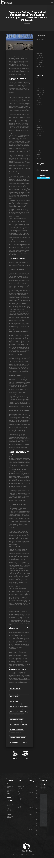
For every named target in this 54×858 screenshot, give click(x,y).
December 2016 (40, 156)
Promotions (39, 62)
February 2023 (40, 129)
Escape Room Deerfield (14, 696)
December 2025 (40, 88)
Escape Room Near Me (24, 706)
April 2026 (39, 79)
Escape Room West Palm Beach (15, 709)
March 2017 (39, 154)
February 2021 (40, 137)
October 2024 (40, 113)
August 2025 (40, 94)
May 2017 (39, 150)
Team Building (24, 724)
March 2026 (39, 82)
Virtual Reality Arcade (14, 742)
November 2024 (40, 110)
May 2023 (39, 125)
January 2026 (40, 86)
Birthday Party (40, 39)
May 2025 (39, 100)
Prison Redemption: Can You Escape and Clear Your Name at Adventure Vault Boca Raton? (16, 755)
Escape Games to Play (23, 691)
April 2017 (39, 152)
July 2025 (39, 96)
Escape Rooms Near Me (23, 711)
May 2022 (39, 135)
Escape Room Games (14, 701)
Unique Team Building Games (15, 739)
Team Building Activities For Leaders (16, 729)
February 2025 (40, 106)
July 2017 (39, 146)
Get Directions (10, 793)
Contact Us (21, 804)
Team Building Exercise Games (15, 732)
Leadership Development (40, 51)
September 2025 (40, 92)
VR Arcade (23, 742)
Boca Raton (10, 783)
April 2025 (39, 102)
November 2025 (40, 90)
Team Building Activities (14, 727)
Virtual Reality (40, 66)
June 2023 (39, 123)
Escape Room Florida (14, 698)
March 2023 (39, 127)
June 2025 (39, 98)
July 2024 (39, 119)
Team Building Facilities (14, 734)
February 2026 (40, 84)
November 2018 (40, 139)
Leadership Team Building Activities (16, 716)
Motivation (39, 53)
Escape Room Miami (13, 706)
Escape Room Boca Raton (23, 693)
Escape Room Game (24, 698)
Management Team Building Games (16, 719)
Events (38, 48)
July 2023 (39, 121)
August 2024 (40, 117)
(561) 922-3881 (10, 796)
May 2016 (39, 158)
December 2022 (40, 131)
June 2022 (39, 133)
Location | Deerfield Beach (20, 790)
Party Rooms (40, 60)
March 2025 (39, 104)
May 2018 (39, 141)
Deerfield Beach (13, 691)
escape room (12, 693)
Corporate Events (41, 41)
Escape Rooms (13, 711)
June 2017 (39, 148)
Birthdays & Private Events (21, 798)
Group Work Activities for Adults (16, 714)
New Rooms (39, 55)
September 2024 (40, 115)
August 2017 (40, 144)
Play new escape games (14, 724)
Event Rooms (40, 45)
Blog (19, 801)
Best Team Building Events (15, 688)
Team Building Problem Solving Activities (17, 737)
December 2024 (40, 108)
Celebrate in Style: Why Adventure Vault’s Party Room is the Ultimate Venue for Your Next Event (25, 755)
